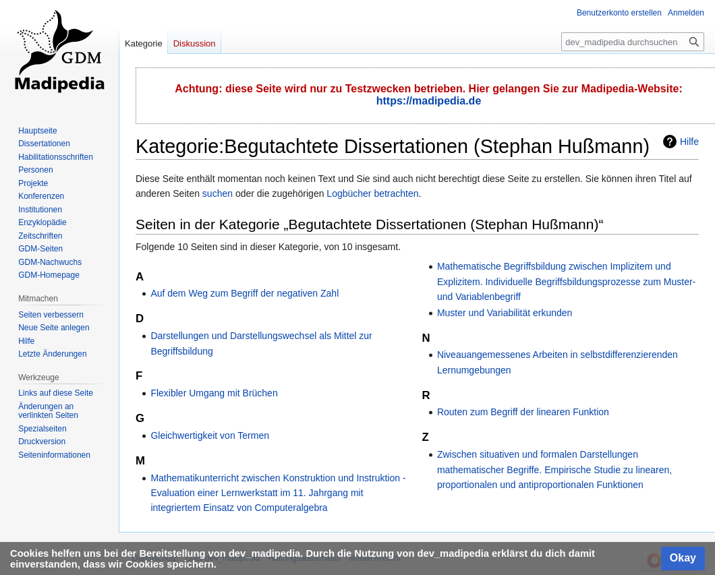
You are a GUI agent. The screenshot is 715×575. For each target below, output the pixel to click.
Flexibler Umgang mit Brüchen (213, 393)
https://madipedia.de (429, 101)
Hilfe (689, 141)
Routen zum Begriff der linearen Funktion (523, 411)
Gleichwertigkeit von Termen (209, 435)
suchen (217, 193)
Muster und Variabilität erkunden (505, 312)
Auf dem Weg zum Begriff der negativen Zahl (244, 293)
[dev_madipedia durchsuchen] (632, 41)
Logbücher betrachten (372, 193)
